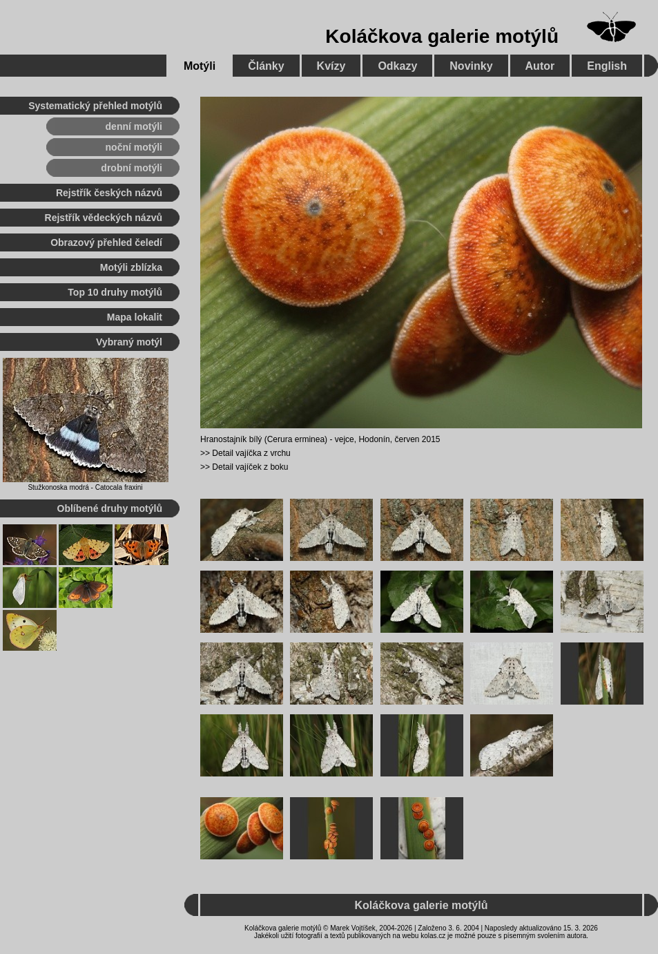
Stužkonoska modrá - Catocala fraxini (85, 487)
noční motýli (134, 147)
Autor (540, 66)
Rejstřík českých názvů (109, 192)
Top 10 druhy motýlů (115, 292)
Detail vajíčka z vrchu (251, 453)
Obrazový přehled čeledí (106, 242)
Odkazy (397, 66)
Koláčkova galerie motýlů (442, 36)
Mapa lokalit (134, 317)
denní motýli (134, 126)
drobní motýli (131, 167)
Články (266, 66)
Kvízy (331, 66)
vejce (344, 439)
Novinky (470, 66)
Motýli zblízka (131, 267)
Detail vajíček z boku (250, 467)
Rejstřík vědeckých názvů (103, 217)
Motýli (199, 66)
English (607, 66)
